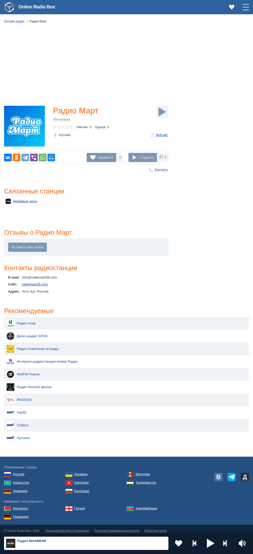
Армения (20, 487)
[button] (211, 543)
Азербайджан (146, 504)
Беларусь (20, 504)
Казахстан (21, 478)
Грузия (79, 504)
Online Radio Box (36, 6)
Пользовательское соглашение (67, 527)
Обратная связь (155, 527)
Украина (81, 470)
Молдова (143, 470)
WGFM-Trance (23, 370)
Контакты (161, 170)
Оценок (100, 127)
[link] (9, 7)
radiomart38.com (35, 284)
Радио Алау (21, 319)
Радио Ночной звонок (29, 383)
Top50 (16, 408)
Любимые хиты (21, 201)
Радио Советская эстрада (32, 345)
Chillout (17, 421)
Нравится (105, 157)
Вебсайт (162, 135)
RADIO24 (19, 396)
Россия (18, 470)
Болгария (81, 487)
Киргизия (81, 478)
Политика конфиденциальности (116, 527)
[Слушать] (162, 112)
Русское (18, 434)
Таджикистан (146, 478)
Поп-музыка (61, 119)
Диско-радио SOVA (27, 332)
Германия (21, 513)
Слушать (147, 157)
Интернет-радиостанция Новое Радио (42, 357)
